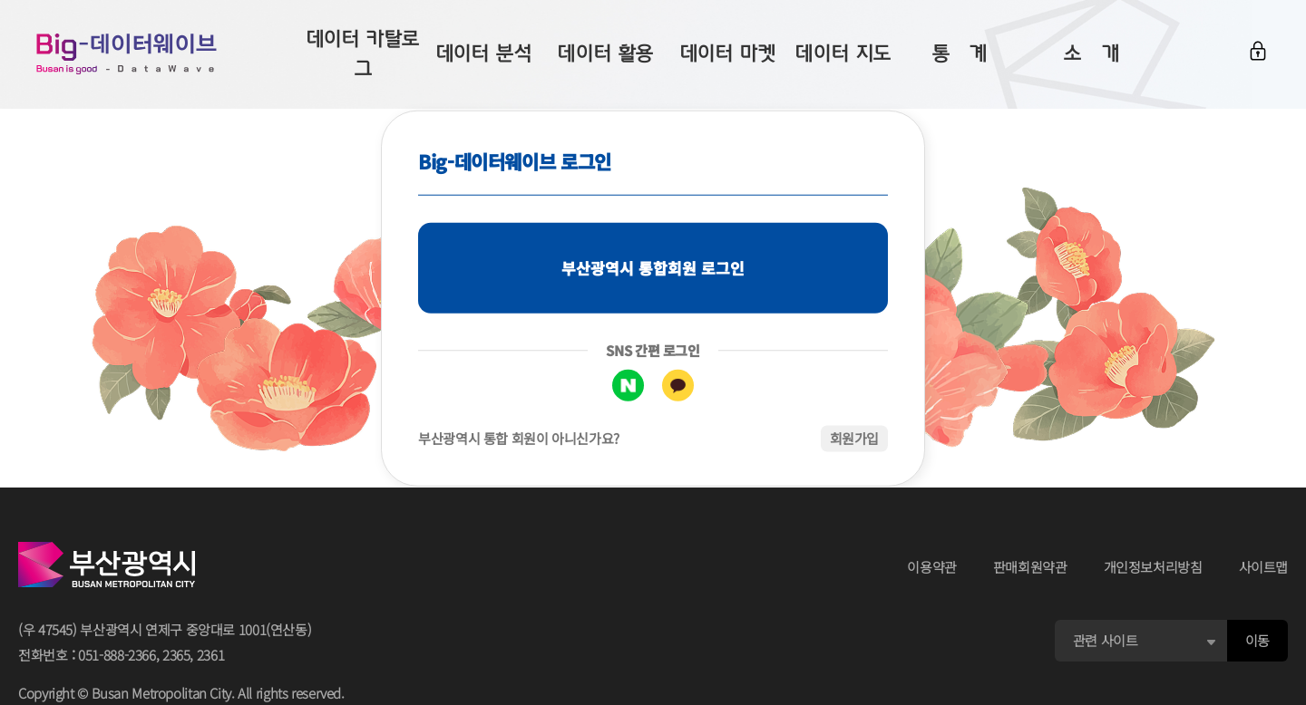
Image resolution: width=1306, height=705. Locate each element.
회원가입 (855, 438)
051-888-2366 (117, 654)
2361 (211, 654)
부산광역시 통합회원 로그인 (653, 267)
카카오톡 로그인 (678, 385)
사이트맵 (1264, 566)
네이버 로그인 (628, 385)
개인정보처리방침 (1153, 566)
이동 (1257, 640)
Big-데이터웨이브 (127, 54)
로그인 (1258, 51)
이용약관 (932, 566)
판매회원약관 (1030, 566)
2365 (176, 654)
